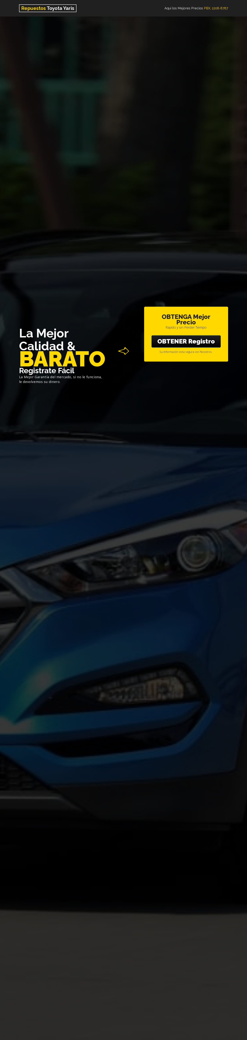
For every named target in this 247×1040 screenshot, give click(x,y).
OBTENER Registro (186, 341)
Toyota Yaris (47, 8)
